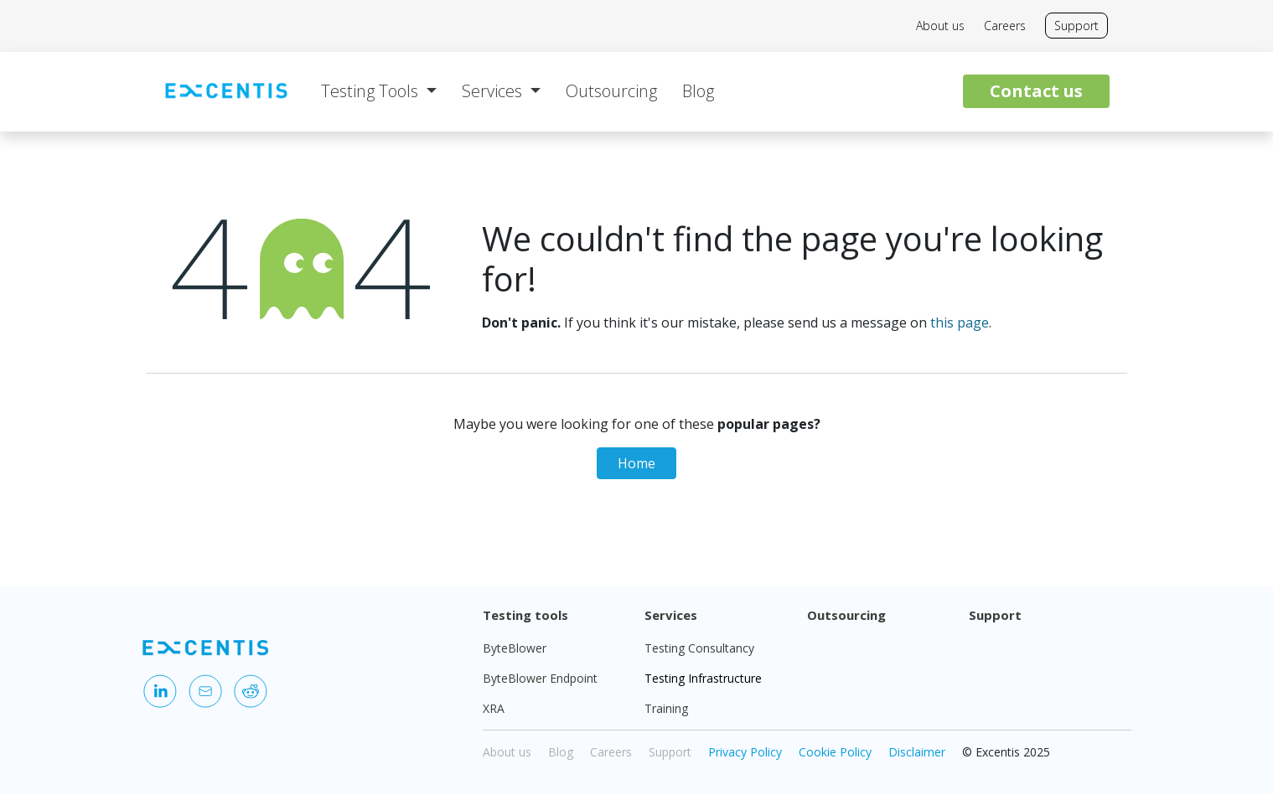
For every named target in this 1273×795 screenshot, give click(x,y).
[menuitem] (379, 91)
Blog (560, 752)
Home (636, 463)
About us (940, 26)
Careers (1005, 26)
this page (959, 322)
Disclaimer (916, 752)
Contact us (1036, 91)
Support (1076, 26)
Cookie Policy (835, 752)
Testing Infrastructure (703, 678)
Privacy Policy (745, 752)
